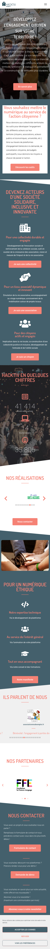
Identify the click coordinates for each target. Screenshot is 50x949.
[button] (16, 505)
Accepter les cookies (25, 930)
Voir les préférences (25, 943)
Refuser (25, 936)
